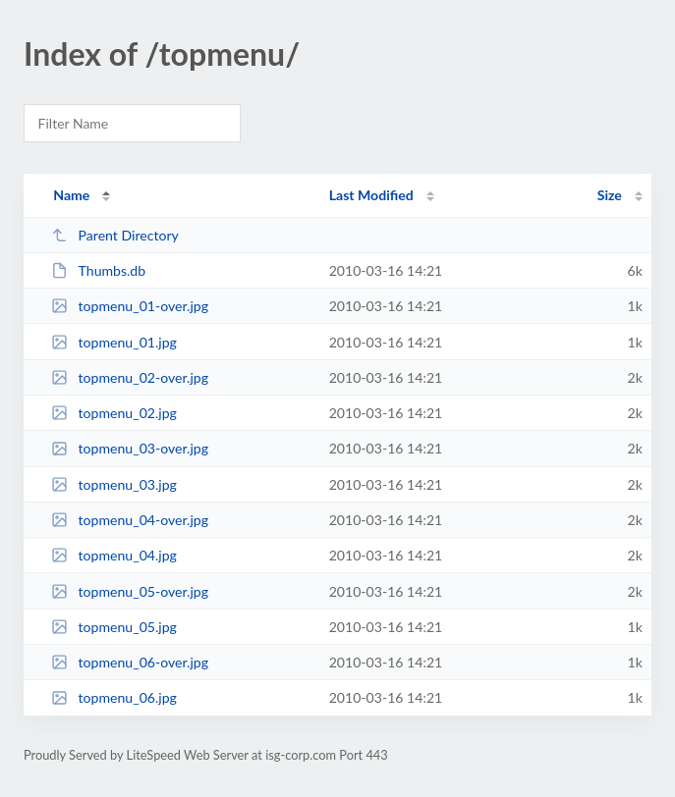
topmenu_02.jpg (114, 412)
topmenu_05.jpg (114, 626)
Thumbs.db (98, 270)
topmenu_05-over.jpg (129, 591)
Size (609, 194)
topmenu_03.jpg (114, 484)
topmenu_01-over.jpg (129, 305)
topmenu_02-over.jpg (129, 377)
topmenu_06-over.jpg (129, 662)
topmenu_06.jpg (114, 697)
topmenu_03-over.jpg (129, 448)
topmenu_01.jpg (114, 342)
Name (71, 194)
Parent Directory (115, 235)
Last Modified (371, 194)
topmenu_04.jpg (114, 555)
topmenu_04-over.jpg (129, 519)
